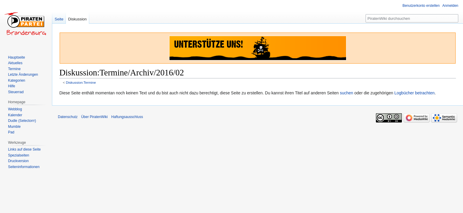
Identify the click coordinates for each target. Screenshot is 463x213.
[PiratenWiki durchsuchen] (412, 18)
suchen (346, 93)
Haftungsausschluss (127, 117)
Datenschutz (68, 117)
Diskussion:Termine (81, 82)
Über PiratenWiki (94, 117)
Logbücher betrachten (414, 93)
